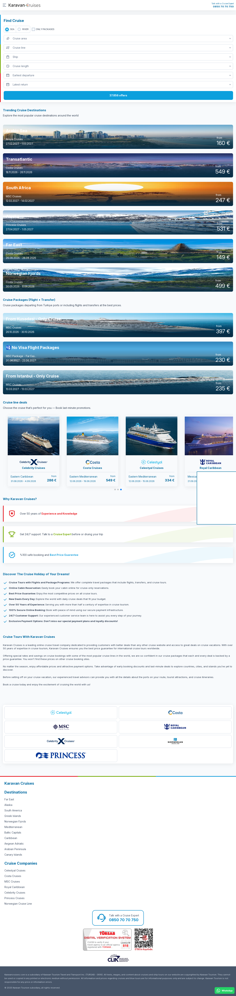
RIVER (25, 29)
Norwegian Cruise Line (18, 903)
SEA (12, 29)
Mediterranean (13, 827)
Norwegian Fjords (15, 821)
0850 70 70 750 (223, 6)
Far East (9, 799)
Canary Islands (13, 854)
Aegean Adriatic (14, 843)
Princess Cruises (14, 898)
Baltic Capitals (12, 832)
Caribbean (10, 838)
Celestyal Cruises (14, 870)
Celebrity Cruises (14, 892)
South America (13, 810)
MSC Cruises (12, 881)
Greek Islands (12, 815)
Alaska (8, 804)
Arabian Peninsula (15, 849)
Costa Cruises (12, 876)
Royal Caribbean (14, 887)
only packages (45, 29)
